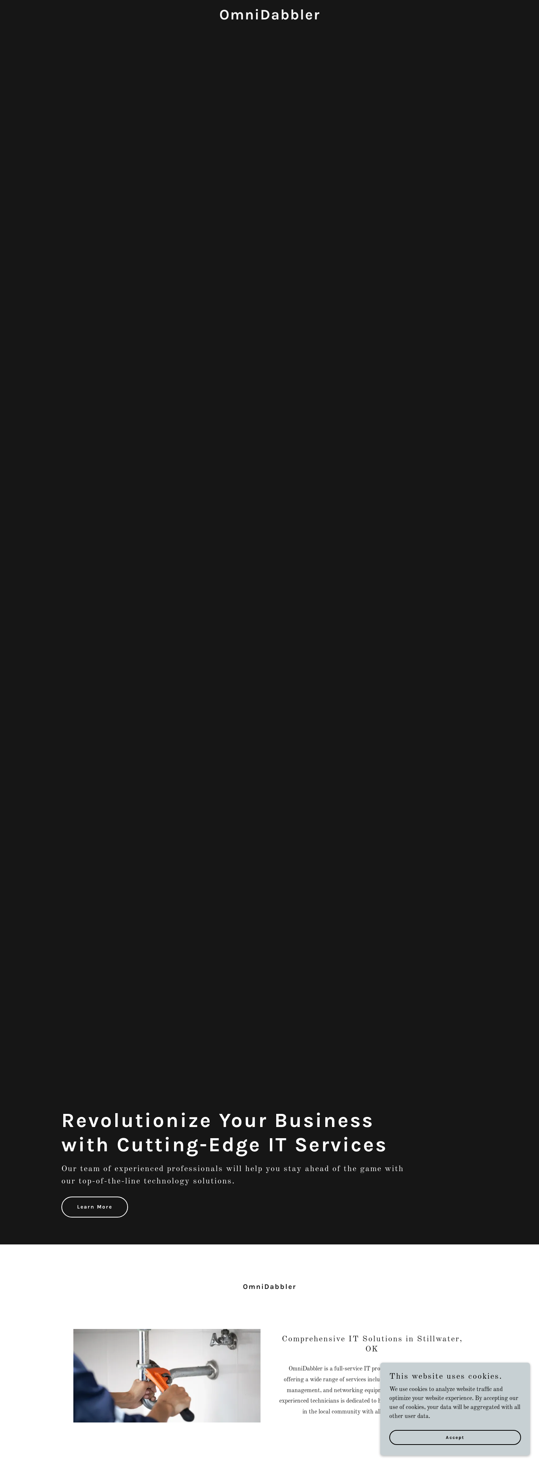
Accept (455, 1437)
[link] (269, 18)
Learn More (94, 1207)
